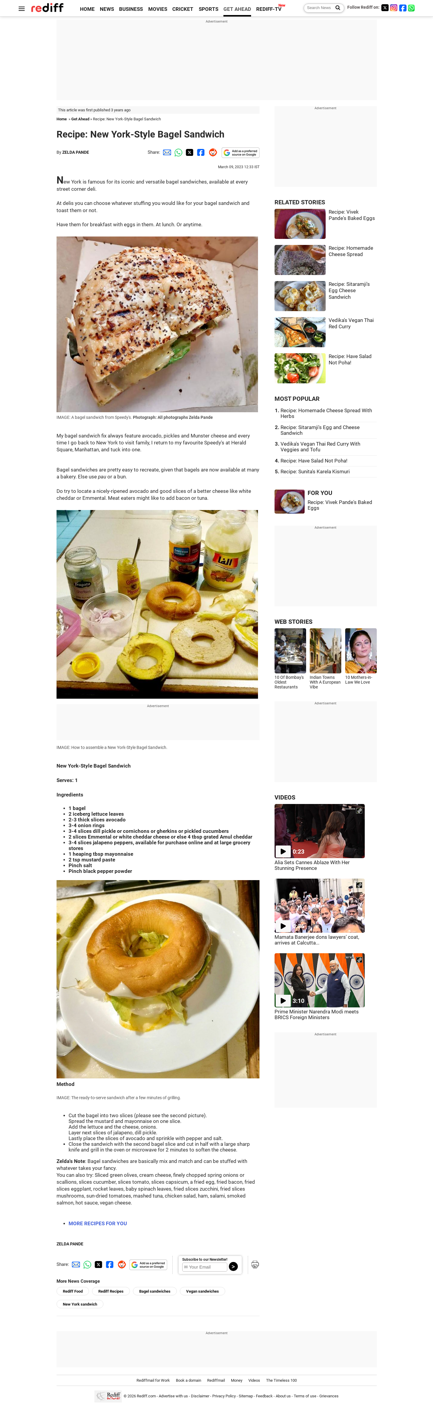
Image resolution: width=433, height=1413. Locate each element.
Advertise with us (173, 1396)
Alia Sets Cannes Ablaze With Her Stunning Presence (312, 865)
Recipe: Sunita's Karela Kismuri (315, 472)
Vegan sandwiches (202, 1291)
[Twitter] (384, 7)
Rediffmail (216, 1380)
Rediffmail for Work (153, 1380)
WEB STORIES (293, 621)
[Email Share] (166, 152)
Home (62, 119)
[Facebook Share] (200, 152)
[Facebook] (402, 7)
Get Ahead (80, 119)
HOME (87, 9)
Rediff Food (73, 1291)
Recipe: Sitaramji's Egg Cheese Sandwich (349, 290)
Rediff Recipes (111, 1291)
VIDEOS (285, 797)
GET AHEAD (237, 9)
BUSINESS (131, 9)
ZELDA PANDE (75, 152)
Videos (254, 1380)
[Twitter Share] (189, 152)
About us (283, 1396)
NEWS (107, 9)
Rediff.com (146, 1396)
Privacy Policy (224, 1396)
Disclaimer (200, 1396)
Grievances (329, 1396)
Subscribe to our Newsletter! (204, 1259)
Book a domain (188, 1380)
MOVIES (157, 9)
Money (236, 1380)
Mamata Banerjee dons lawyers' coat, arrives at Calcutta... (317, 940)
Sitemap (246, 1396)
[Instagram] (393, 7)
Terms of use (305, 1396)
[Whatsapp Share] (177, 152)
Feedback (264, 1396)
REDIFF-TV (268, 9)
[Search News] (336, 8)
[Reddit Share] (211, 152)
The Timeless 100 (281, 1380)
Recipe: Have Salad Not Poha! (314, 461)
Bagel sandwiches (154, 1291)
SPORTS (208, 9)
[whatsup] (411, 7)
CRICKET (182, 9)
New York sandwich (80, 1304)
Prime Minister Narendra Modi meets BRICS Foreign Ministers (317, 1014)
